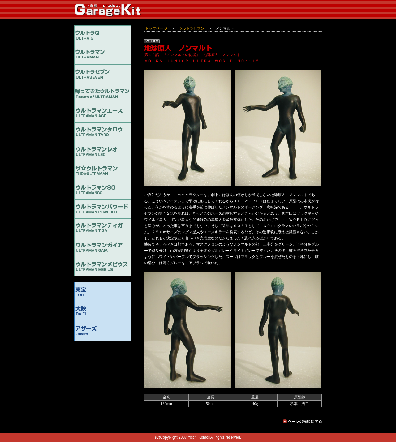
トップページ (156, 28)
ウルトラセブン (191, 28)
